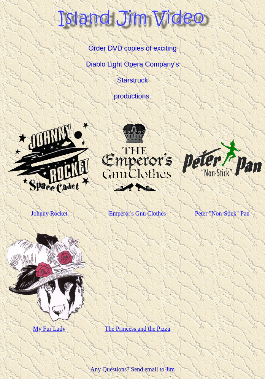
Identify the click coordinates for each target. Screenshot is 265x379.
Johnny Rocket (49, 213)
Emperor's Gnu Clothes (137, 213)
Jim (170, 369)
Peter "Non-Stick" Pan (222, 213)
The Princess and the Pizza (137, 328)
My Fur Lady (49, 328)
